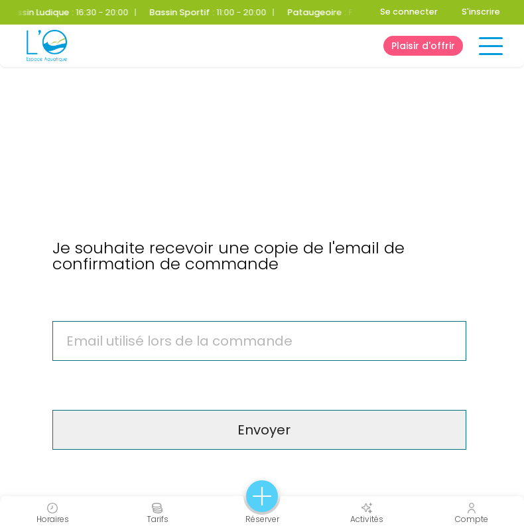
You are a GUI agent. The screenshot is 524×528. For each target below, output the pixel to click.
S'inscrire (481, 11)
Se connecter (409, 11)
